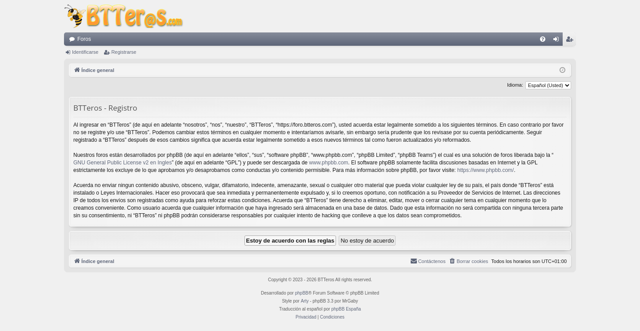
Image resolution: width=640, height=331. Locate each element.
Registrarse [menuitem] (571, 41)
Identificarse (85, 52)
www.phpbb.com (328, 163)
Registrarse (123, 52)
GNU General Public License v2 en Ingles (122, 163)
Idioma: (515, 85)
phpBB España (346, 309)
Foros (84, 39)
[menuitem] (542, 39)
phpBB (301, 293)
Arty (305, 301)
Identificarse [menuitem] (558, 41)
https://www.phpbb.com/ (485, 170)
